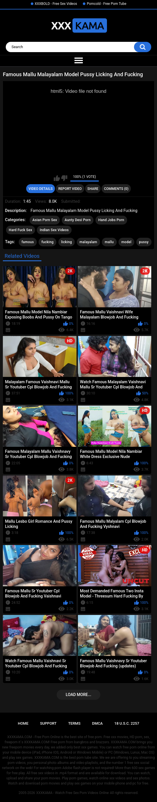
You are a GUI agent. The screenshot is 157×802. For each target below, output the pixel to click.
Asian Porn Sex (44, 220)
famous (28, 242)
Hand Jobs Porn (111, 220)
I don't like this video (64, 178)
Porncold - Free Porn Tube (106, 4)
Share (92, 189)
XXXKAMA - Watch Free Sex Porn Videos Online (72, 793)
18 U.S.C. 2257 (126, 723)
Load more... (78, 694)
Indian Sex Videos (54, 230)
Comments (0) (116, 189)
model (126, 242)
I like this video (57, 178)
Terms (74, 723)
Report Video (70, 189)
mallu (109, 242)
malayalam (88, 242)
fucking (47, 242)
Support (48, 723)
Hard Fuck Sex (20, 230)
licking (66, 242)
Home (23, 723)
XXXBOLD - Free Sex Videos (56, 4)
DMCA (97, 723)
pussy (144, 242)
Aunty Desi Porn (78, 220)
